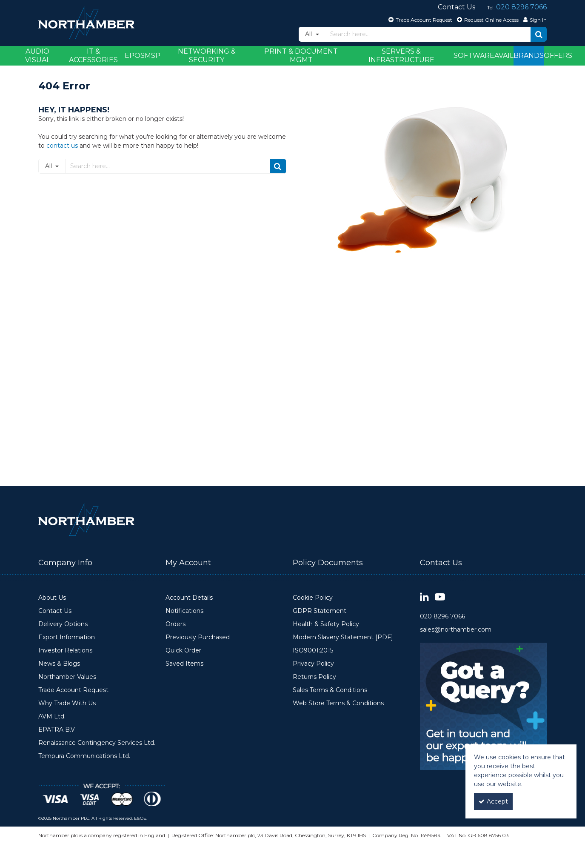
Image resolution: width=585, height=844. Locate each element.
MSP (152, 55)
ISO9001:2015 (313, 650)
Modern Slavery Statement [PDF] (343, 637)
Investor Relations (65, 650)
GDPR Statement (319, 611)
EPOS (135, 55)
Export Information (66, 637)
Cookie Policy (313, 597)
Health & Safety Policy (326, 624)
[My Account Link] (534, 20)
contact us (62, 145)
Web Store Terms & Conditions (338, 703)
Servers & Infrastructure (401, 55)
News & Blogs (59, 663)
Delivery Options (63, 624)
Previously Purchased (198, 637)
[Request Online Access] (487, 20)
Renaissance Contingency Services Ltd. (96, 743)
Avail (504, 55)
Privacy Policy (313, 663)
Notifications (184, 611)
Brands (529, 55)
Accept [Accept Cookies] (493, 801)
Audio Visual (37, 55)
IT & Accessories (93, 55)
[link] (424, 597)
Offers (558, 55)
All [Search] (309, 34)
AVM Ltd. (52, 716)
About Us (52, 597)
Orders (175, 624)
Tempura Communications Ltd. (84, 756)
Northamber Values (67, 677)
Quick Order (183, 650)
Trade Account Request (73, 690)
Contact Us (54, 611)
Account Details (189, 597)
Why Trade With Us (67, 703)
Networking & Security (207, 55)
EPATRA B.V (56, 729)
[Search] (428, 34)
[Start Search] (539, 34)
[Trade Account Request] (419, 20)
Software (474, 55)
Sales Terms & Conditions (330, 690)
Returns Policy (314, 677)
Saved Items (184, 663)
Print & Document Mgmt (301, 55)
